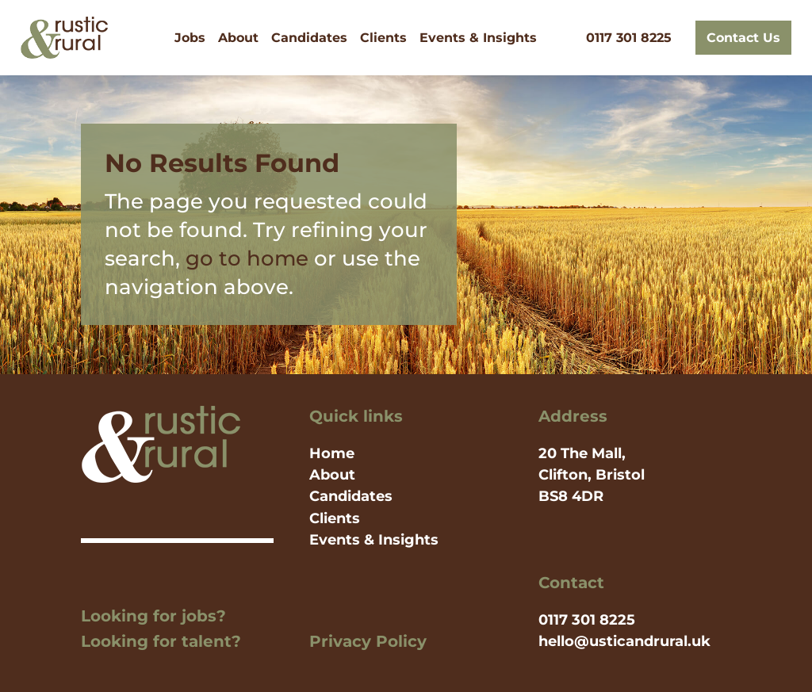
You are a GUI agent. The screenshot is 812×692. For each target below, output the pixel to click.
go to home (247, 258)
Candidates (309, 37)
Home (331, 453)
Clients (383, 37)
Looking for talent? (161, 641)
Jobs (189, 37)
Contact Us (743, 37)
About (238, 37)
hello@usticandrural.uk (624, 641)
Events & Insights (478, 37)
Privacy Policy (368, 641)
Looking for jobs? (153, 615)
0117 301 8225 (629, 37)
